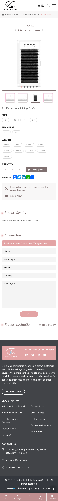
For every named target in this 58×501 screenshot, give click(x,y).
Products (17, 14)
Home (8, 14)
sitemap (47, 488)
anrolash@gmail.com (16, 460)
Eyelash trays (31, 14)
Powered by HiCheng (29, 488)
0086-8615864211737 (17, 467)
